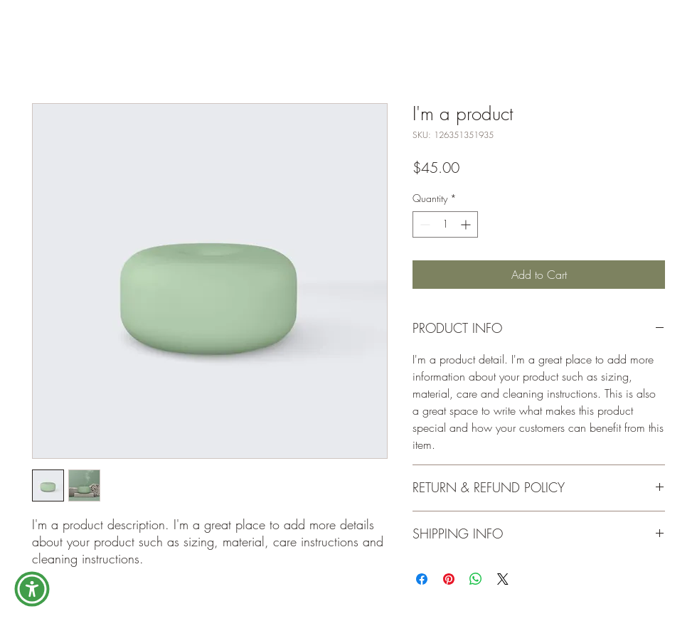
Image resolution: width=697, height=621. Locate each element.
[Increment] (467, 224)
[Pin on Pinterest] (448, 579)
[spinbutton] (445, 224)
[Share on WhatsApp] (475, 579)
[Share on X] (502, 579)
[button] (32, 589)
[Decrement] (423, 224)
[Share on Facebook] (421, 579)
